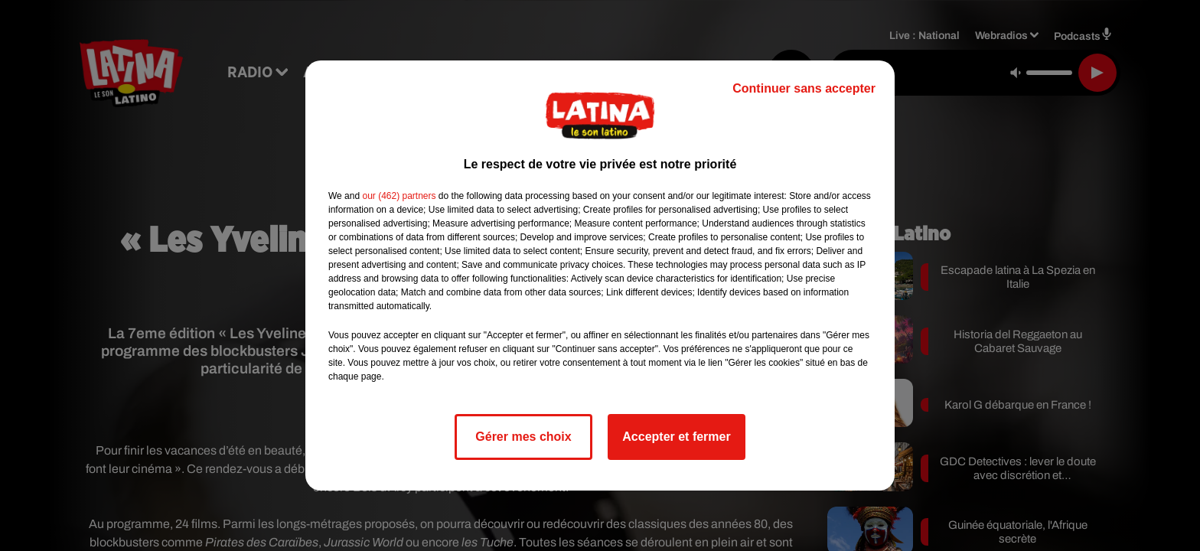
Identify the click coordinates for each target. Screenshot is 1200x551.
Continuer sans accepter (804, 88)
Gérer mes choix (523, 436)
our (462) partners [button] (398, 196)
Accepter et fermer (676, 436)
